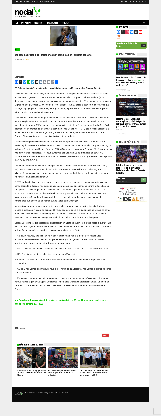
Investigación (52, 23)
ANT (118, 90)
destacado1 (22, 328)
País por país (26, 23)
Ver (144, 180)
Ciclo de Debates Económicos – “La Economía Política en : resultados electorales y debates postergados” (131, 81)
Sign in (124, 2)
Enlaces (35, 2)
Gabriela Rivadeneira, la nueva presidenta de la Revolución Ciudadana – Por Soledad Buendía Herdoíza (130, 168)
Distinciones (44, 2)
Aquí (144, 45)
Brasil (17, 50)
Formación (65, 23)
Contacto (54, 2)
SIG (123, 90)
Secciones (38, 23)
